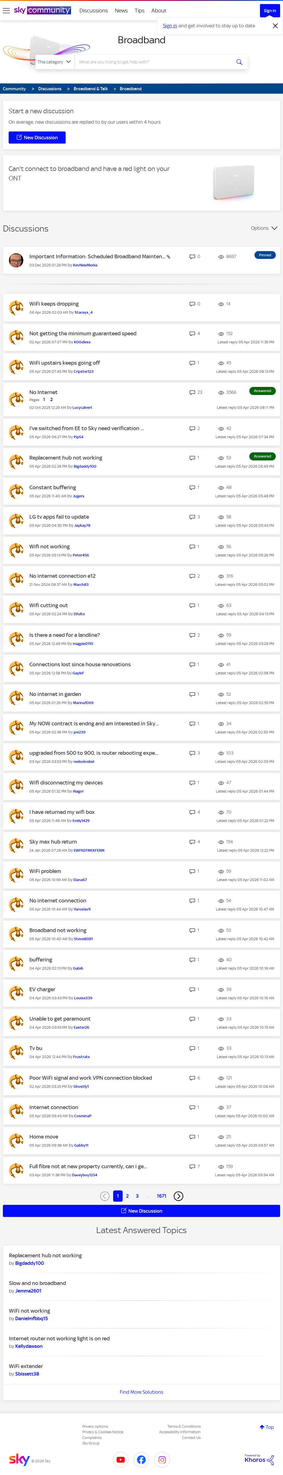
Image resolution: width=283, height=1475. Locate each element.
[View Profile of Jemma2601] (28, 1291)
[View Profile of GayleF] (78, 673)
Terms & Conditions (184, 1426)
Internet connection (53, 1107)
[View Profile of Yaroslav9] (82, 909)
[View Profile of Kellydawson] (29, 1346)
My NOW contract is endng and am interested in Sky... (94, 723)
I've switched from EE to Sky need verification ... (86, 428)
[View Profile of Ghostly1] (81, 1086)
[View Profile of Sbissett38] (27, 1374)
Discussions (93, 10)
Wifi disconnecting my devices (66, 782)
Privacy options (95, 1426)
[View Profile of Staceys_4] (84, 312)
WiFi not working (29, 1310)
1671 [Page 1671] (161, 1196)
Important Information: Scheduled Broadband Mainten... (98, 256)
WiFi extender (26, 1366)
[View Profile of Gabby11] (81, 1145)
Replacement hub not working (65, 457)
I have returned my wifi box (62, 812)
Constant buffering (52, 487)
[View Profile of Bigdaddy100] (85, 466)
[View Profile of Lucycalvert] (82, 407)
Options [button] (260, 228)
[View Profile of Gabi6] (78, 968)
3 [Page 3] (137, 1196)
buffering (40, 959)
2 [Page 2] (127, 1196)
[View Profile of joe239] (80, 732)
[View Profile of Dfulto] (79, 614)
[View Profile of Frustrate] (81, 1057)
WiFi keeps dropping (54, 303)
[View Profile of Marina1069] (83, 703)
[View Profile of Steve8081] (83, 939)
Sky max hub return (53, 841)
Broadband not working (57, 930)
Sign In (270, 10)
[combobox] (152, 62)
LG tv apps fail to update (59, 516)
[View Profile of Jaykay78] (82, 525)
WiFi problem (45, 871)
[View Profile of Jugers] (78, 496)
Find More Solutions (141, 1392)
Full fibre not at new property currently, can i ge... (88, 1166)
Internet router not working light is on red (59, 1338)
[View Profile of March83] (81, 584)
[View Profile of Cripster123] (84, 371)
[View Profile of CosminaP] (83, 1116)
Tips (140, 10)
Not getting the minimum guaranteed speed (82, 333)
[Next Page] (178, 1196)
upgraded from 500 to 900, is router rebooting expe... (93, 753)
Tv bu (35, 1048)
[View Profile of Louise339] (83, 998)
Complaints (92, 1438)
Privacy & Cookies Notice (102, 1432)
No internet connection (57, 900)
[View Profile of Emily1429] (81, 821)
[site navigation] (6, 10)
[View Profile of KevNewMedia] (85, 265)
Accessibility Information (180, 1432)
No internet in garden (55, 694)
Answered (262, 391)
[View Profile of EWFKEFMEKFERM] (89, 850)
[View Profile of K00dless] (82, 342)
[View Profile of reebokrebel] (83, 761)
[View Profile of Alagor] (78, 791)
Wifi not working (49, 546)
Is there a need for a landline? (64, 635)
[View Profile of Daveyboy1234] (84, 1175)
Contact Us (191, 1438)
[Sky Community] (42, 10)
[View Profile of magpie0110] (83, 643)
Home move (43, 1136)
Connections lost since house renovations (80, 664)
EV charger (42, 989)
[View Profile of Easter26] (81, 1027)
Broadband (142, 40)
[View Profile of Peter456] (81, 555)
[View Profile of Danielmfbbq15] (31, 1318)
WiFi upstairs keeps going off (64, 363)
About (159, 10)
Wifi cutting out (48, 605)
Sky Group (91, 1443)
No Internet (43, 392)
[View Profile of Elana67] (80, 880)
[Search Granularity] (55, 62)
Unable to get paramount (60, 1018)
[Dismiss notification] (275, 26)
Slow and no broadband (37, 1283)
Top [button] (270, 1427)
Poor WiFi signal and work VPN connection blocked (90, 1078)
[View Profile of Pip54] (78, 437)
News (121, 10)
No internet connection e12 (62, 576)
